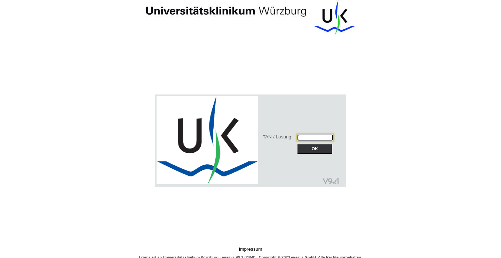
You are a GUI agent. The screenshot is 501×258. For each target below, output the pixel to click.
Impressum (250, 249)
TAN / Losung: (278, 137)
